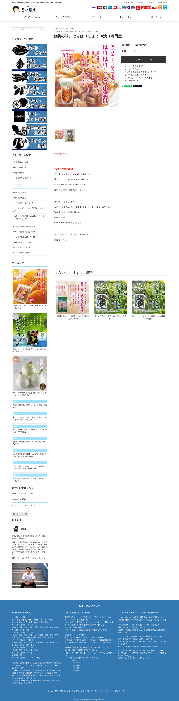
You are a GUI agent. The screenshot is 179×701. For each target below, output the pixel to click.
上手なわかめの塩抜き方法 (24, 226)
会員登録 (139, 2)
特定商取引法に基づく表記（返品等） (141, 72)
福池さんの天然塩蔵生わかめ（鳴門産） (27, 442)
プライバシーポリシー (103, 691)
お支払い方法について (22, 242)
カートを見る (161, 2)
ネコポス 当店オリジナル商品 (88, 31)
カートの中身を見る (22, 487)
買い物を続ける (132, 80)
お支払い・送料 (123, 16)
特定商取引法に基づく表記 (82, 691)
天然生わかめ (18, 173)
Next (116, 85)
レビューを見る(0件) (134, 66)
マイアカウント (126, 2)
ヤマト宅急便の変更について (25, 232)
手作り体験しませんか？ (23, 203)
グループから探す (61, 16)
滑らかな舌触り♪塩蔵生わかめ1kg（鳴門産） (29, 478)
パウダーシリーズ (20, 167)
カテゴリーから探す (30, 16)
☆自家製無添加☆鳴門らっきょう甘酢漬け (28, 405)
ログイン (149, 2)
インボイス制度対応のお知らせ (25, 237)
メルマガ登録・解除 (21, 253)
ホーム (56, 28)
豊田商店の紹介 (19, 192)
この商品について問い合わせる (139, 78)
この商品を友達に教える (136, 75)
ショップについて (92, 16)
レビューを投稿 (132, 69)
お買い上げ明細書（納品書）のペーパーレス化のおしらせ (29, 217)
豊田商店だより (19, 198)
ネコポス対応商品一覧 (68, 31)
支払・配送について (62, 691)
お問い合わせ (153, 16)
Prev (58, 85)
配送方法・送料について (23, 247)
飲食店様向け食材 (20, 162)
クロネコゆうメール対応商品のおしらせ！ (28, 209)
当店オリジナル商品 (67, 28)
